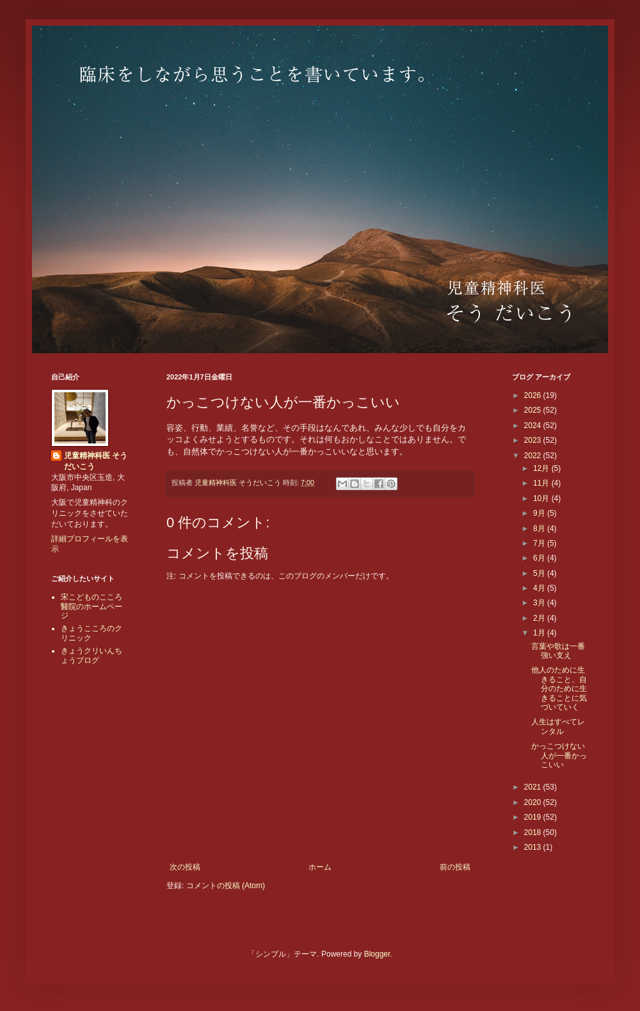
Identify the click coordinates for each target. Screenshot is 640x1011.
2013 (533, 847)
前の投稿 (455, 867)
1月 (540, 632)
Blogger (377, 954)
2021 (533, 787)
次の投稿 (185, 867)
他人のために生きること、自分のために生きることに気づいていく (559, 688)
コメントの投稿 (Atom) (225, 885)
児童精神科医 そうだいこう (95, 461)
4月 (540, 588)
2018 (533, 832)
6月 (540, 557)
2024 (533, 425)
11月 (542, 483)
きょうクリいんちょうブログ (91, 655)
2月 (540, 618)
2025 (533, 410)
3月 (540, 602)
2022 (533, 455)
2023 (533, 440)
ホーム (320, 867)
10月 (542, 498)
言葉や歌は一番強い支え (558, 651)
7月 (540, 543)
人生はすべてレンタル (558, 726)
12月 (542, 468)
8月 (540, 528)
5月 (540, 573)
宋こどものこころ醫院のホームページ (91, 606)
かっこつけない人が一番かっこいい (559, 755)
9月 (540, 513)
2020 (533, 802)
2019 (533, 817)
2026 (533, 395)
